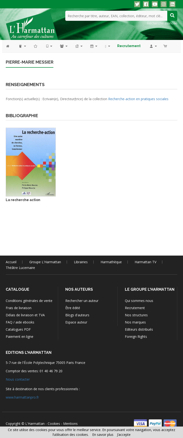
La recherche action (23, 200)
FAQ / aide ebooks (20, 322)
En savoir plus (102, 434)
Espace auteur (76, 322)
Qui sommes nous (139, 300)
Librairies (81, 262)
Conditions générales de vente (29, 300)
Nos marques (135, 322)
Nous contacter (18, 379)
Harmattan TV (145, 262)
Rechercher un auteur (81, 300)
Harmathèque (111, 262)
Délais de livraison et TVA (25, 315)
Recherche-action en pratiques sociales (138, 99)
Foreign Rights (136, 336)
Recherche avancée (162, 23)
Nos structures (136, 315)
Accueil (11, 262)
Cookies (54, 423)
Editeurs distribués (139, 329)
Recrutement (135, 308)
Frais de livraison (18, 308)
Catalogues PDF (18, 329)
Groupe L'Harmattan (45, 262)
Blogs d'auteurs (77, 315)
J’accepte (124, 434)
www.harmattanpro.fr (22, 397)
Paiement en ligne (19, 336)
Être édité (72, 308)
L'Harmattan (35, 423)
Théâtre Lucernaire (20, 267)
